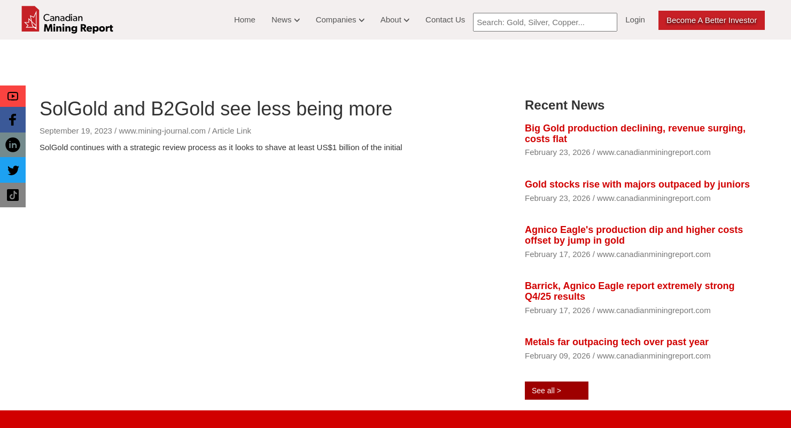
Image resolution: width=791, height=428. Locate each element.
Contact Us (445, 19)
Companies (340, 19)
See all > (546, 390)
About (395, 19)
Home (244, 19)
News (286, 19)
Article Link (231, 130)
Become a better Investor (711, 20)
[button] (13, 96)
